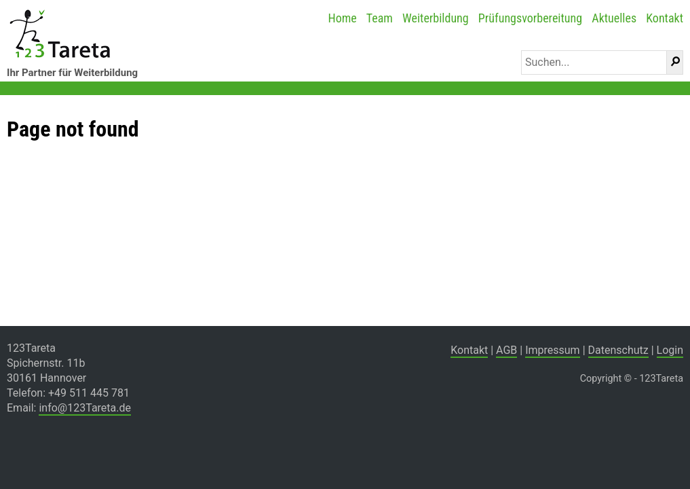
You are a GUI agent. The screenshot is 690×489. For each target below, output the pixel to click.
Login (670, 350)
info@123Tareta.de (85, 407)
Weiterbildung (435, 18)
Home (342, 18)
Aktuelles (614, 18)
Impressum (552, 350)
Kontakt (664, 18)
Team (379, 18)
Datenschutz (618, 350)
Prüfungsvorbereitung (530, 18)
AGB (506, 350)
